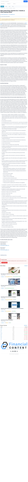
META (1, 334)
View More (25, 265)
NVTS (18, 276)
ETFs (9, 6)
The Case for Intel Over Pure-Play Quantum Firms (9, 285)
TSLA (1, 339)
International (10, 8)
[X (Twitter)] (11, 351)
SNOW (19, 276)
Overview (2, 8)
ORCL (1, 338)
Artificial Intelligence (8, 276)
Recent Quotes (2, 3)
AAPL (1, 329)
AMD (1, 330)
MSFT (1, 335)
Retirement (11, 276)
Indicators (14, 3)
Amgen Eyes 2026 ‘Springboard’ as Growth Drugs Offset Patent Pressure (12, 308)
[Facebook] (13, 351)
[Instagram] (17, 351)
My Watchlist (8, 3)
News (4, 8)
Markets (2, 6)
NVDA (16, 276)
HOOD (15, 276)
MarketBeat (3, 276)
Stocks (6, 6)
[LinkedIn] (15, 351)
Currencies (7, 8)
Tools (12, 6)
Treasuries (14, 8)
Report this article (4, 262)
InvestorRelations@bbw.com (4, 245)
